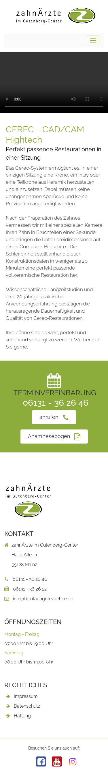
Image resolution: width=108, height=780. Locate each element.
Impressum (26, 696)
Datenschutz (27, 706)
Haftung (22, 716)
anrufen (54, 417)
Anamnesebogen (54, 436)
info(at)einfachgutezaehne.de (38, 598)
